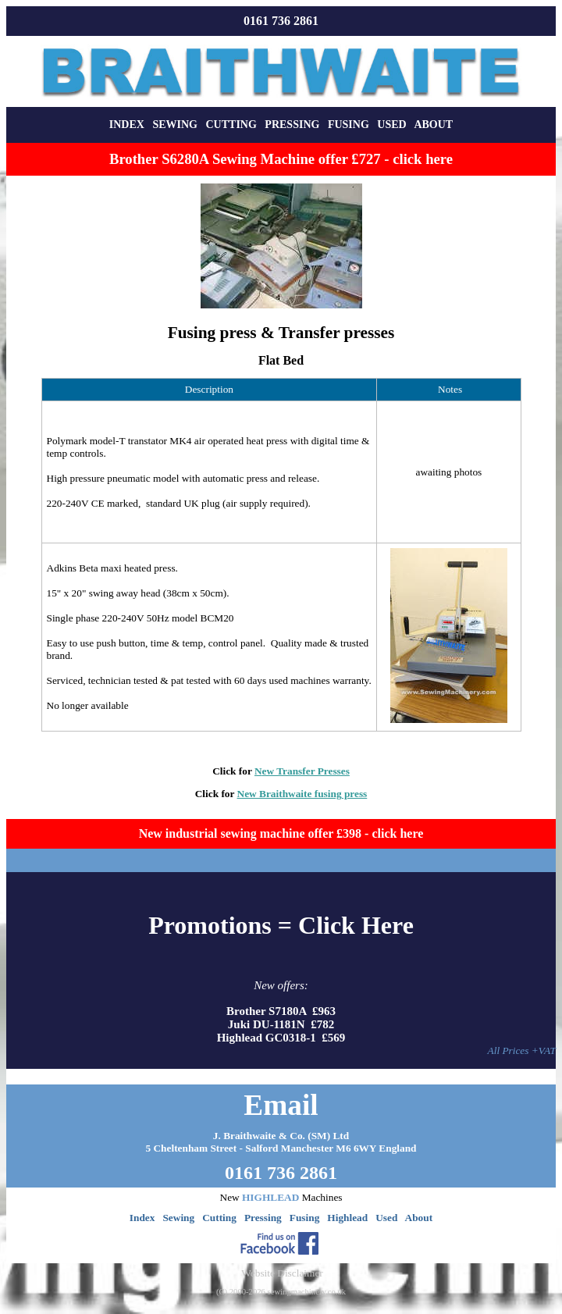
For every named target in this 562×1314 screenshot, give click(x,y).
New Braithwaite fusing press (302, 793)
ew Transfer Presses (306, 771)
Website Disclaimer (281, 1273)
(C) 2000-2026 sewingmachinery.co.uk (281, 1291)
